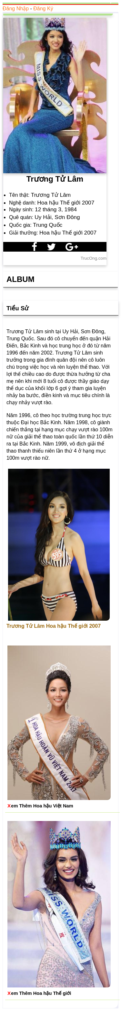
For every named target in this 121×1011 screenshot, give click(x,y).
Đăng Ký (43, 8)
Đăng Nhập (16, 8)
